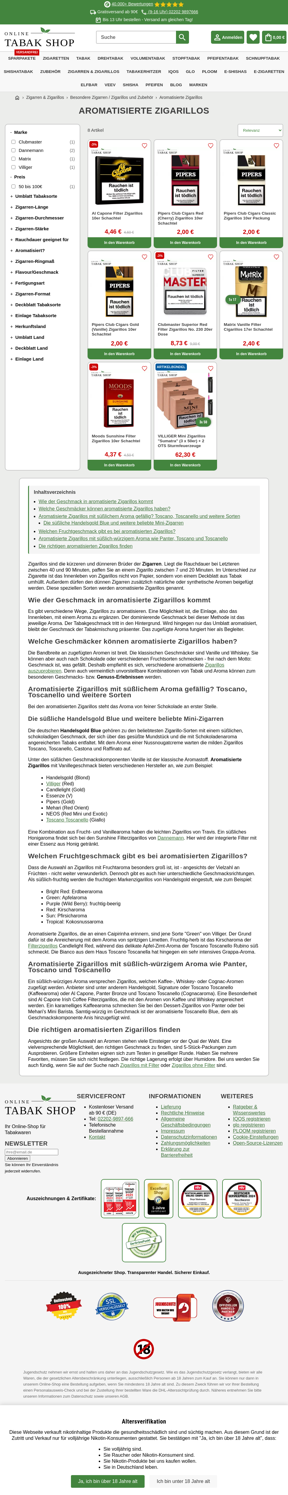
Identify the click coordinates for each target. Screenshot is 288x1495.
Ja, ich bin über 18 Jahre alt (108, 1481)
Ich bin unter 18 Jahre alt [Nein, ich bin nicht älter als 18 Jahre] (183, 1481)
